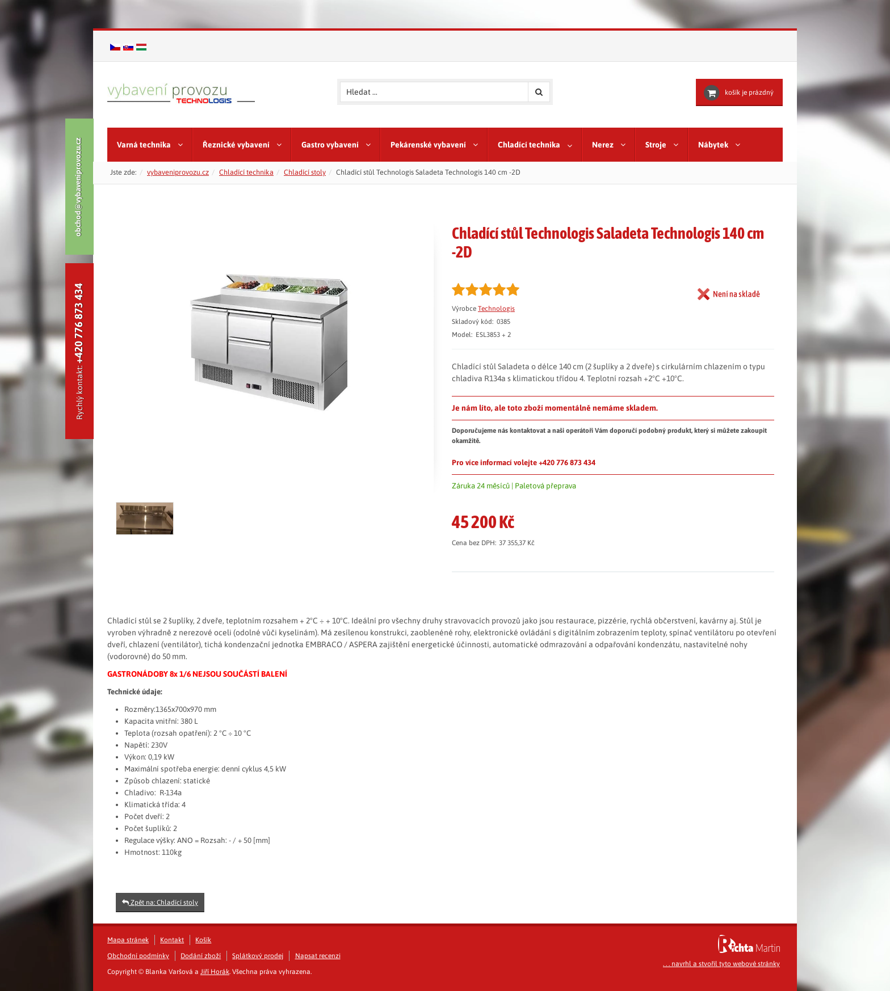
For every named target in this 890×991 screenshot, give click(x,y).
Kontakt (172, 940)
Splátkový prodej (257, 956)
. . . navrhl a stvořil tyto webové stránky (721, 964)
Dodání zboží (200, 956)
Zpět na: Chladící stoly (160, 902)
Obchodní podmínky (138, 956)
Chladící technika (246, 172)
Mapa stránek (128, 940)
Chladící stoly (305, 172)
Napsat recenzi (318, 956)
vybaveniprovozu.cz (178, 172)
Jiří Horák (214, 972)
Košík (203, 940)
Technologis (496, 309)
